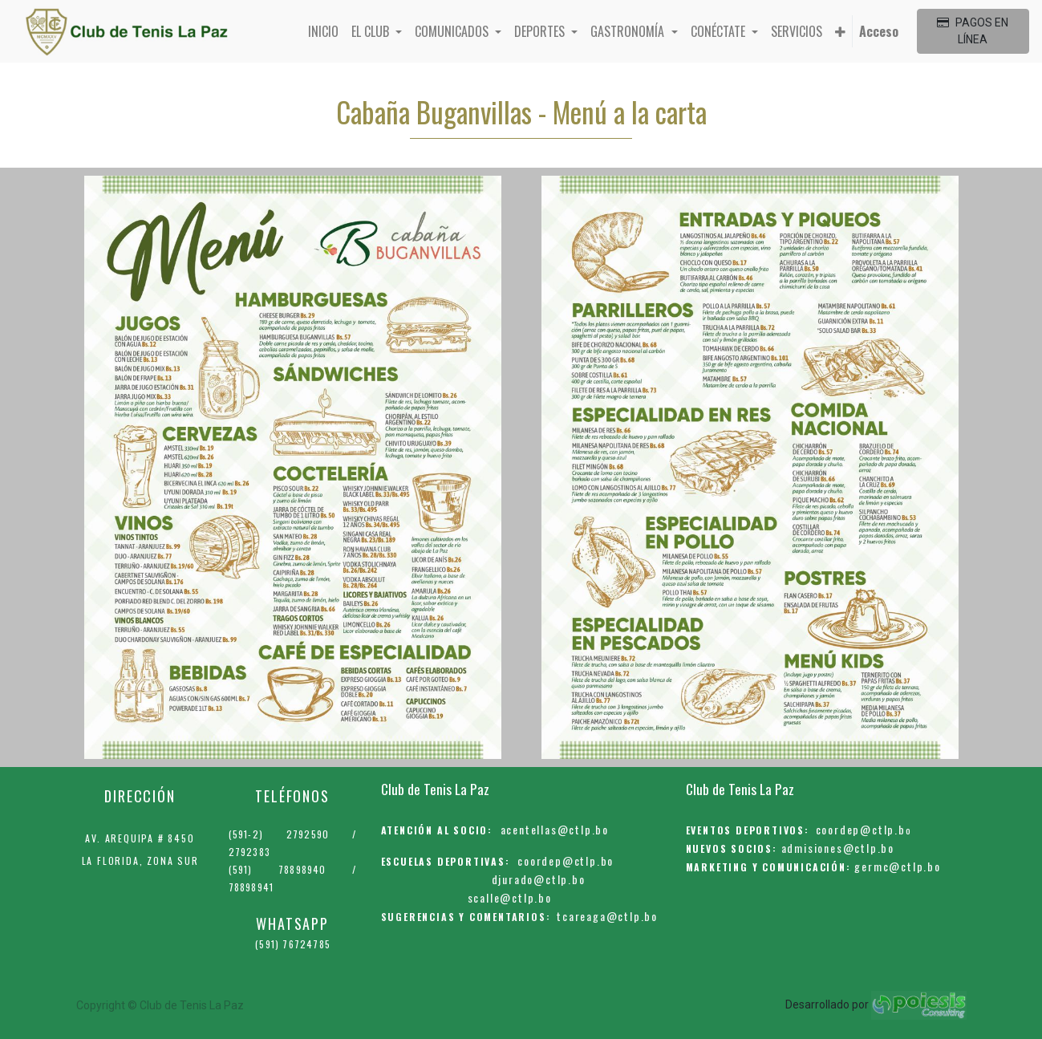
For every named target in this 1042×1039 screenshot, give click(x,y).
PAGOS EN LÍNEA (972, 31)
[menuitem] (323, 31)
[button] (840, 31)
